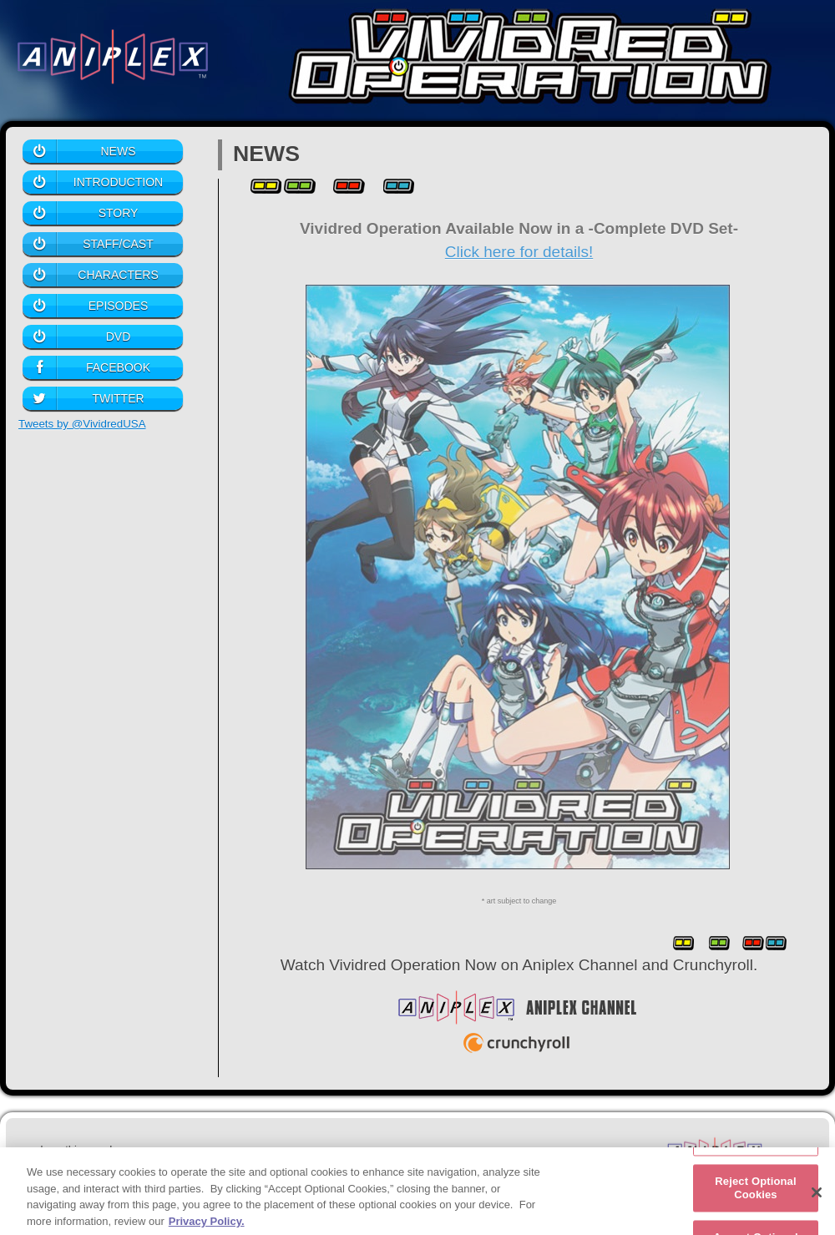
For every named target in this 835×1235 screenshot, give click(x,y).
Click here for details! (519, 252)
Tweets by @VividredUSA (82, 424)
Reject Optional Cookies (755, 1194)
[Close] (816, 1198)
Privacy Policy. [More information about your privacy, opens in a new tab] (207, 1227)
